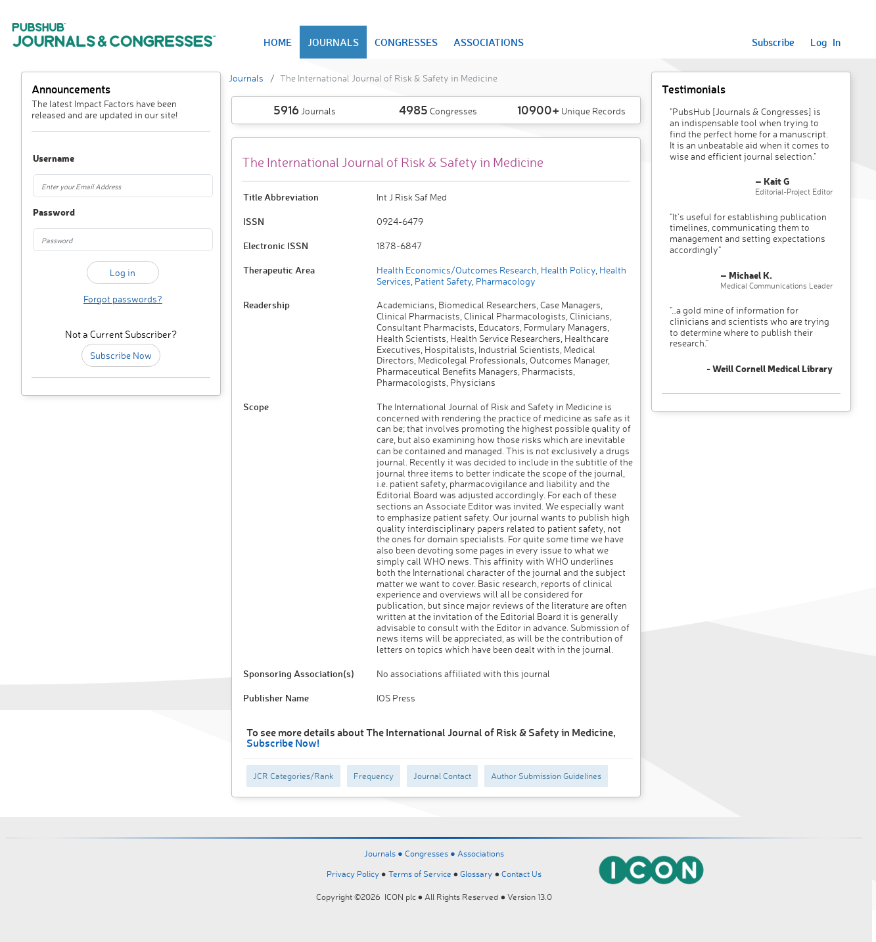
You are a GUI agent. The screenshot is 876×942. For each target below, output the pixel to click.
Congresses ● (431, 853)
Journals (246, 77)
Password (46, 212)
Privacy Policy (353, 873)
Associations (480, 853)
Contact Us (521, 873)
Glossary (476, 873)
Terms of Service (419, 873)
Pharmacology (505, 281)
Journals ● (384, 853)
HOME (278, 42)
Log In (825, 42)
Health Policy (567, 269)
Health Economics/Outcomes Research (457, 269)
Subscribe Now (121, 355)
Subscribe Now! (282, 742)
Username (46, 158)
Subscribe (773, 42)
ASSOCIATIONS (488, 42)
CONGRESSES (406, 42)
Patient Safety (442, 281)
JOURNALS (333, 42)
